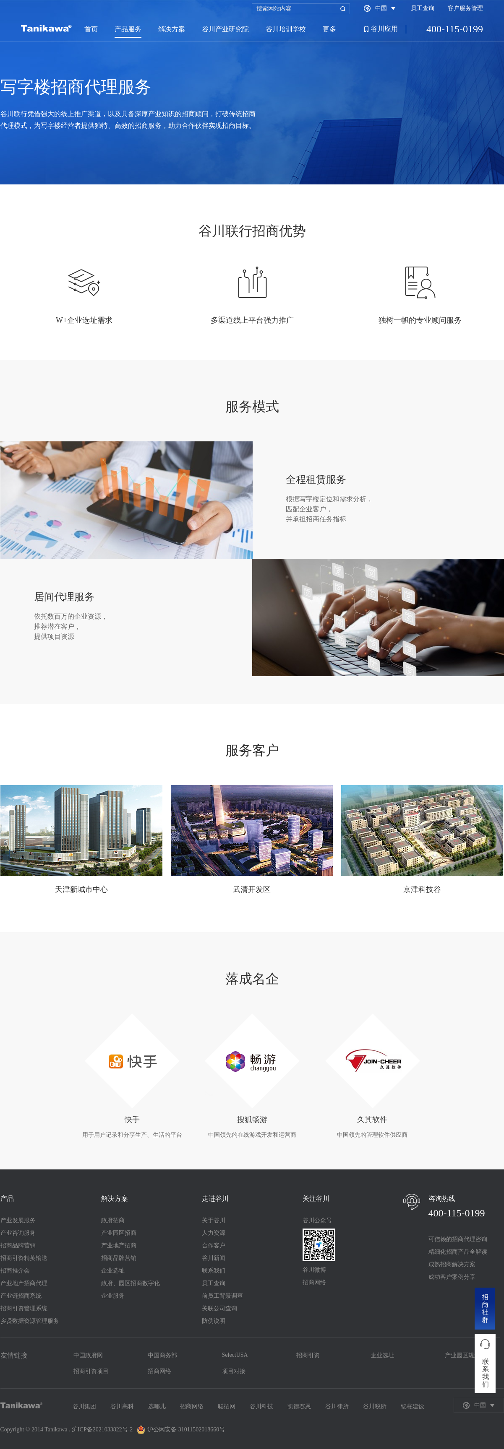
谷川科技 (261, 1406)
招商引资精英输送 (23, 1258)
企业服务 (113, 1296)
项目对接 (233, 1371)
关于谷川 (213, 1220)
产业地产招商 (118, 1245)
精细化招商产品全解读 (457, 1252)
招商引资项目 (91, 1371)
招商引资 (308, 1355)
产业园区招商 (118, 1233)
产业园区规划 (462, 1355)
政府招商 (113, 1220)
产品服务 (128, 29)
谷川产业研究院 (225, 29)
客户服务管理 (465, 8)
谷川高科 (122, 1406)
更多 (329, 29)
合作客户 (213, 1245)
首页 (91, 29)
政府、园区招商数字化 (130, 1283)
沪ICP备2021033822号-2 (102, 1429)
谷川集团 (84, 1406)
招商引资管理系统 (23, 1308)
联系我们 (213, 1271)
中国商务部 (162, 1355)
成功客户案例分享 (451, 1277)
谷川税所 (374, 1406)
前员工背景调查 (222, 1296)
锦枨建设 (412, 1406)
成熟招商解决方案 (451, 1264)
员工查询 (422, 8)
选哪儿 (157, 1406)
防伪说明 (213, 1321)
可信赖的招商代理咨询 (457, 1239)
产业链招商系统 (21, 1296)
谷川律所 (337, 1406)
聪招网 (226, 1406)
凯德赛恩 (299, 1406)
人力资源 (213, 1233)
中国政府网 (88, 1355)
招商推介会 (15, 1271)
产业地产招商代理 (23, 1283)
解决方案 (171, 29)
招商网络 (314, 1282)
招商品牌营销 (18, 1245)
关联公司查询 (219, 1308)
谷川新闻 (213, 1258)
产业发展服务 (18, 1220)
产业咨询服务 (18, 1233)
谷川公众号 (317, 1220)
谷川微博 (314, 1270)
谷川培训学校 (286, 29)
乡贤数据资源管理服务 (29, 1321)
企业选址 (113, 1271)
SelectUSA (235, 1355)
